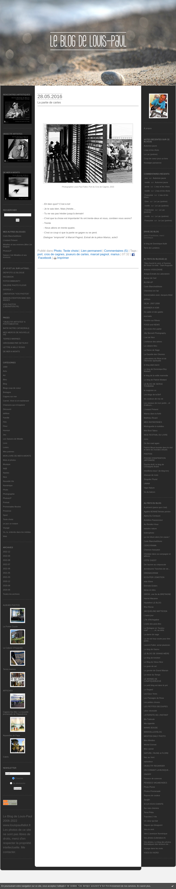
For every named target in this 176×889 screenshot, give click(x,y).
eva (146, 178)
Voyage (6, 528)
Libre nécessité (150, 711)
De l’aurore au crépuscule (155, 564)
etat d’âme (148, 581)
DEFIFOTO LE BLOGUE (13, 273)
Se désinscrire (17, 783)
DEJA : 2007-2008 (152, 303)
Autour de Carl (150, 278)
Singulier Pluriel (150, 479)
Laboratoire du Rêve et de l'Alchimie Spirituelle (155, 359)
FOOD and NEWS (152, 325)
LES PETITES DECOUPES (156, 706)
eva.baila (148, 316)
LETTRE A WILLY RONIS (14, 347)
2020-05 (6, 590)
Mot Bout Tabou (150, 430)
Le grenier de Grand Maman (156, 670)
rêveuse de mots (151, 475)
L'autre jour (149, 615)
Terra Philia (149, 812)
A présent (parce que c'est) (155, 507)
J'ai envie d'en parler (153, 329)
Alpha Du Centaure (152, 516)
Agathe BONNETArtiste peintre (157, 512)
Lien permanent (91, 250)
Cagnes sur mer (10, 396)
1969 (5, 367)
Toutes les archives (11, 594)
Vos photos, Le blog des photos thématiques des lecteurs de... (157, 843)
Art (4, 375)
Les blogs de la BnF (152, 394)
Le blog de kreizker (152, 658)
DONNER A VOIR (151, 308)
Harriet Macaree (151, 598)
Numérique (8, 485)
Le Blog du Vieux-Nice (153, 662)
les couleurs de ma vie (153, 399)
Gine (147, 201)
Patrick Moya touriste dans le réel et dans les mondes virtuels (158, 448)
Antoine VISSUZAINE (153, 270)
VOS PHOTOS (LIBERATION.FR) (11, 305)
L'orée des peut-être (152, 624)
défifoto (6, 413)
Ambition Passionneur (153, 520)
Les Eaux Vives (150, 694)
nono (146, 439)
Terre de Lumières (152, 248)
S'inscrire (17, 778)
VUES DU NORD (151, 853)
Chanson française (152, 550)
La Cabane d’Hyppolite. (13, 648)
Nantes (6, 473)
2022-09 (6, 556)
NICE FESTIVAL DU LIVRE (156, 435)
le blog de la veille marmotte (156, 375)
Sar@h (147, 800)
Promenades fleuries (12, 507)
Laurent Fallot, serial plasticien (157, 645)
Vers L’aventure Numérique (155, 834)
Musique (6, 464)
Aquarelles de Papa (11, 735)
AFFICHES (8, 691)
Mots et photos (9, 460)
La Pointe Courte (10, 626)
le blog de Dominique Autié (155, 244)
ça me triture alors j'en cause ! (157, 537)
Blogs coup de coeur (12, 388)
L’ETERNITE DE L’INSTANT (156, 715)
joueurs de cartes (77, 254)
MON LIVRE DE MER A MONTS (17, 456)
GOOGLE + (8, 289)
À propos (148, 128)
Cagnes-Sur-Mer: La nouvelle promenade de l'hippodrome (15, 713)
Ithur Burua (148, 607)
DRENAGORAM (151, 573)
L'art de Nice (149, 337)
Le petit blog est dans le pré (156, 685)
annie (147, 187)
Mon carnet (149, 749)
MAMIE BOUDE (151, 728)
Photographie (8, 494)
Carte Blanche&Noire (12, 236)
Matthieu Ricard (150, 418)
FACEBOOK (8, 277)
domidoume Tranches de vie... (157, 569)
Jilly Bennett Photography (155, 333)
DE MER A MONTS (11, 351)
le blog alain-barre (151, 365)
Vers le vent (149, 829)
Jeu (4, 435)
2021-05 (6, 573)
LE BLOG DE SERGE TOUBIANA (153, 385)
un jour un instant (10, 524)
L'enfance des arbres (153, 342)
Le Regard (148, 689)
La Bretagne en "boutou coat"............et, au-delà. (154, 629)
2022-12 (6, 552)
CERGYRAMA (150, 545)
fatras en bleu (150, 590)
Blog (5, 384)
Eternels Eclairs (150, 586)
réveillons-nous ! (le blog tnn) (156, 471)
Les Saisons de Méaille (13, 439)
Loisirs (6, 447)
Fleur (5, 426)
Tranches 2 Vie (150, 817)
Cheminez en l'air (151, 291)
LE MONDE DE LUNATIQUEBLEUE (152, 680)
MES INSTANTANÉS (153, 422)
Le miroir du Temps (152, 675)
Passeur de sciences (153, 778)
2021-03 (6, 577)
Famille (6, 418)
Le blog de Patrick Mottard (155, 380)
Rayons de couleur (152, 795)
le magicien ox (150, 390)
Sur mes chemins (151, 808)
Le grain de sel (150, 666)
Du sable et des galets (153, 312)
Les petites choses (152, 702)
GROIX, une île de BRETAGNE (157, 594)
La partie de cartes (49, 102)
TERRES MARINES (11, 339)
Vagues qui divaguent (153, 825)
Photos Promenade (152, 791)
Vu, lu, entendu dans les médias (17, 532)
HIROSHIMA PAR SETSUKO (15, 343)
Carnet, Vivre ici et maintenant (16, 401)
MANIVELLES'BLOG (153, 732)
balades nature (150, 528)
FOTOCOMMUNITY (11, 281)
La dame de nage (151, 634)
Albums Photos (11, 605)
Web (5, 536)
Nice (5, 477)
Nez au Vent (149, 757)
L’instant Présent (10, 240)
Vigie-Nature (149, 488)
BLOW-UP (148, 282)
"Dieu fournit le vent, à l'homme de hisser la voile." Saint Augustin (158, 264)
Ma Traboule (149, 719)
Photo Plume (149, 787)
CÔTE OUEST (150, 560)
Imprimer (61, 257)
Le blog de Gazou (151, 649)
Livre (5, 443)
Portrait (6, 502)
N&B (5, 468)
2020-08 (6, 585)
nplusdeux (148, 761)
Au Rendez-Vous (151, 524)
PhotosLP (7, 251)
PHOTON (148, 454)
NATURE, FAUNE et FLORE (156, 753)
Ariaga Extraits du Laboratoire (157, 274)
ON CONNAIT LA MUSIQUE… (157, 770)
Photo (5, 490)
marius (115, 254)
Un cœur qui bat (151, 821)
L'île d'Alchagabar (151, 620)
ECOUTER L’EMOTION (154, 577)
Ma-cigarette (149, 723)
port (40, 254)
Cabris (6, 757)
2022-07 (6, 564)
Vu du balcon (149, 492)
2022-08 (6, 560)
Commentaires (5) (116, 250)
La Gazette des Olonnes (154, 354)
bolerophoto (149, 533)
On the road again (151, 443)
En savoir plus (143, 886)
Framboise (149, 210)
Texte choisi (8, 519)
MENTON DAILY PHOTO (155, 736)
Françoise (149, 195)
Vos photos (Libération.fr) (155, 838)
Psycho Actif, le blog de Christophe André (154, 465)
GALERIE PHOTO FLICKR (14, 285)
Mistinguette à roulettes (154, 426)
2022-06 (6, 569)
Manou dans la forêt (152, 414)
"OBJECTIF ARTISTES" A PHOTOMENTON (14, 323)
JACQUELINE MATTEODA (155, 611)
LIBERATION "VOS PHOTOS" (16, 294)
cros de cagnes (54, 254)
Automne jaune (150, 146)
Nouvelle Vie (8, 481)
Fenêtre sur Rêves (152, 320)
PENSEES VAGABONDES (155, 783)
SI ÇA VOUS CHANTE (153, 804)
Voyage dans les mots (153, 848)
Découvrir (7, 409)
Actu (5, 371)
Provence (7, 511)
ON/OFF (147, 774)
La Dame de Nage (152, 350)
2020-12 (6, 581)
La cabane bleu (150, 346)
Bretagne (7, 392)
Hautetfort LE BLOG (152, 603)
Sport (5, 515)
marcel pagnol (99, 254)
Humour (6, 430)
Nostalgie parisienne (153, 163)
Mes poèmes (8, 452)
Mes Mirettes (149, 740)
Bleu (5, 379)
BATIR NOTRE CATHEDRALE (16, 328)
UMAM (147, 483)
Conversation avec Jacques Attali (158, 295)
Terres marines (9, 669)
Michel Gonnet (150, 745)
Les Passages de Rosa (154, 698)
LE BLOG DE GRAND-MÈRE (156, 653)
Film (5, 422)
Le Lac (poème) (150, 154)
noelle (147, 182)
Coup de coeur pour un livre (156, 158)
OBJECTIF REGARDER (154, 766)
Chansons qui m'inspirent (14, 405)
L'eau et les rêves (151, 150)
